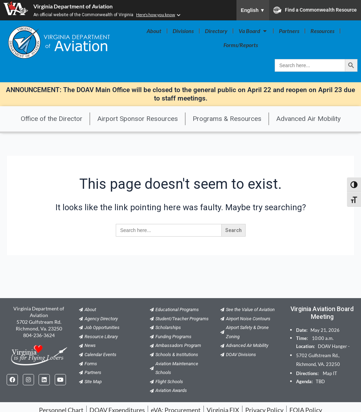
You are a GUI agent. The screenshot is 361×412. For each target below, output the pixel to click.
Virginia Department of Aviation (73, 6)
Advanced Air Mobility (308, 119)
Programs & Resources (227, 119)
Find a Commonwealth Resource (315, 10)
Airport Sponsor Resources (137, 119)
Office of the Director (51, 119)
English (253, 10)
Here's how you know (155, 14)
